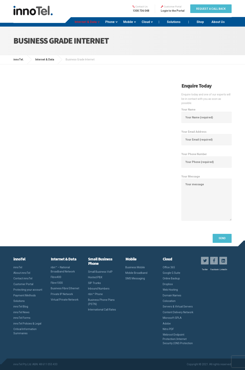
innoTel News (21, 312)
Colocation (169, 301)
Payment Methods (24, 295)
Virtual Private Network (64, 299)
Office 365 (169, 267)
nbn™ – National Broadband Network (63, 269)
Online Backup (171, 278)
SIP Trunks (94, 283)
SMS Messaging (135, 278)
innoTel (17, 267)
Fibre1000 (57, 282)
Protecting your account (27, 289)
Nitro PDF (168, 329)
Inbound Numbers (98, 288)
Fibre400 (56, 277)
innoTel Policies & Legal (27, 323)
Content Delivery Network (178, 312)
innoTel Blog (20, 306)
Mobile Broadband (136, 272)
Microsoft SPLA (172, 317)
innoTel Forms (21, 317)
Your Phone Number (206, 158)
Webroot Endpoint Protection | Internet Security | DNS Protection (178, 339)
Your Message (206, 201)
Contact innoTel (22, 278)
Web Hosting (170, 289)
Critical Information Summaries (25, 331)
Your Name (206, 113)
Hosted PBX (95, 277)
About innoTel (21, 272)
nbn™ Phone (95, 294)
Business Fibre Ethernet (65, 288)
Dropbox (168, 284)
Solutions (19, 301)
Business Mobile (135, 267)
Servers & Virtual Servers (178, 306)
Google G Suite (171, 272)
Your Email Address (206, 135)
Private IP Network (62, 294)
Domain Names (172, 295)
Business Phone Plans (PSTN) (101, 302)
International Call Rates (102, 309)
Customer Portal (23, 284)
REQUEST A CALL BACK (211, 8)
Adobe (167, 323)
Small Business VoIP (100, 271)
